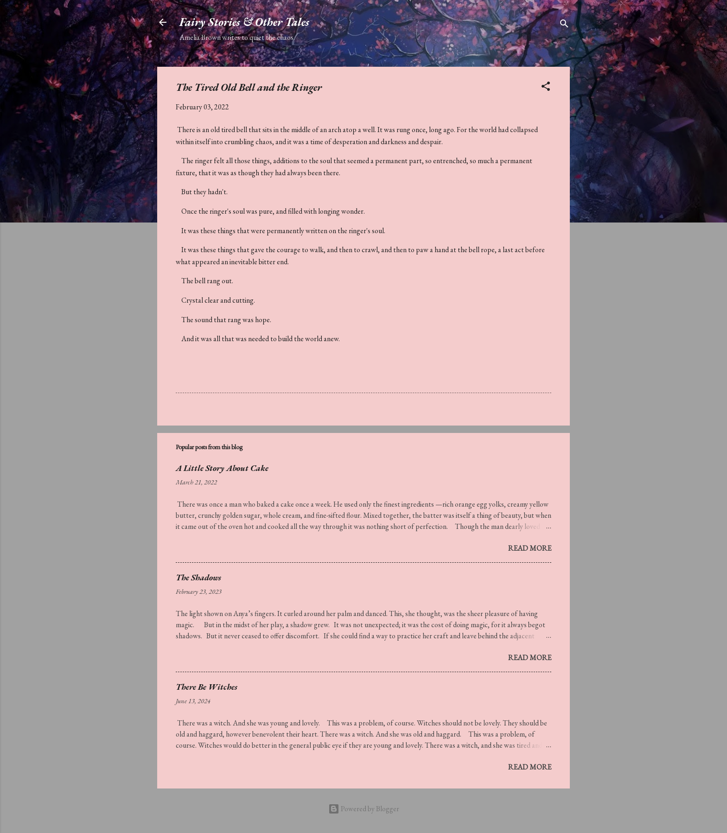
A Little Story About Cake (222, 468)
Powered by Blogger (363, 809)
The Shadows (198, 577)
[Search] (564, 25)
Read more (529, 548)
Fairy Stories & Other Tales (244, 22)
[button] (545, 88)
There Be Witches (206, 686)
